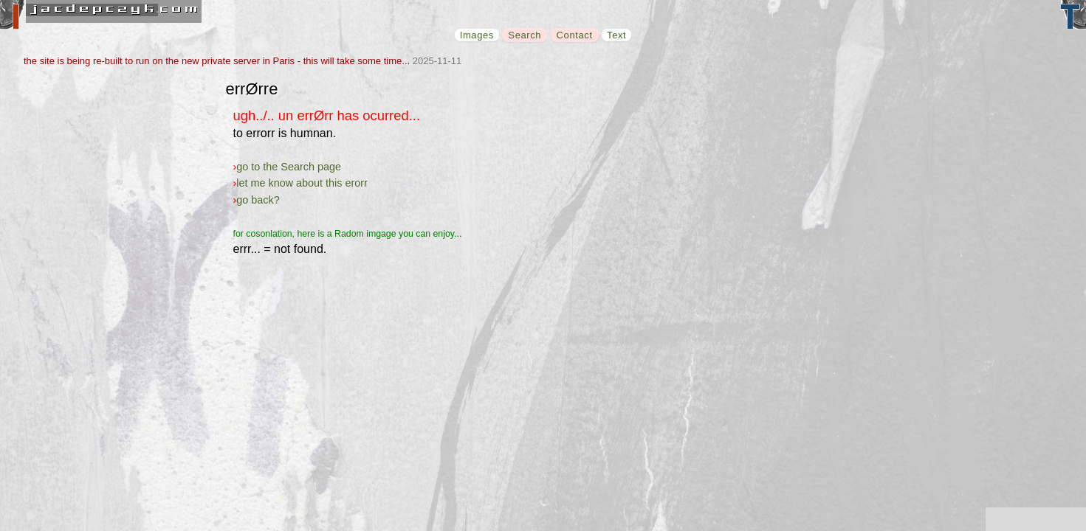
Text (616, 35)
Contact (575, 35)
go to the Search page (288, 167)
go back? (257, 200)
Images (477, 35)
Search (524, 35)
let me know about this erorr (302, 183)
